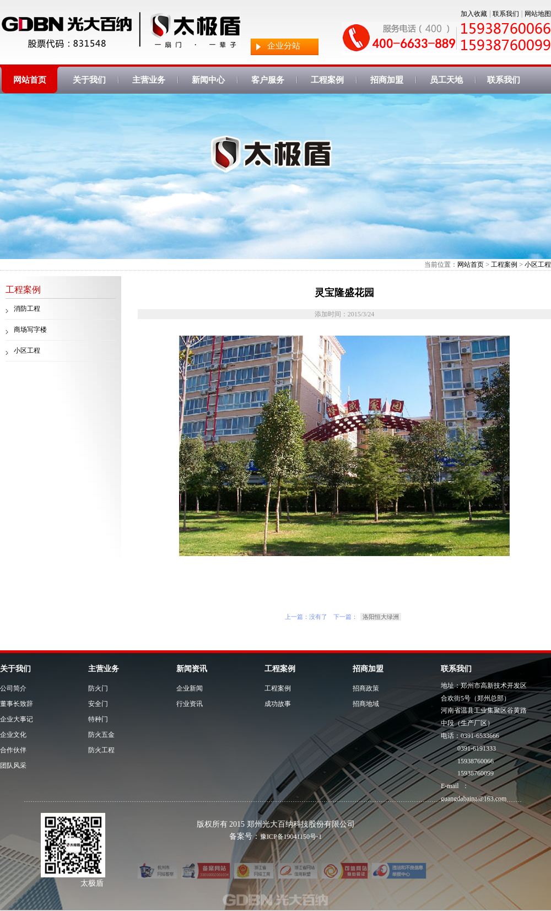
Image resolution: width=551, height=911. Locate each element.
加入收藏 (474, 14)
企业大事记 (16, 719)
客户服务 (267, 80)
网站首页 (29, 80)
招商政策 (366, 688)
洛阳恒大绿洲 (381, 616)
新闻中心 (208, 80)
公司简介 (13, 688)
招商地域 (366, 704)
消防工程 (27, 308)
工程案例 (327, 80)
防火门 (98, 688)
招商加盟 (386, 80)
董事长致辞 (16, 704)
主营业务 (148, 80)
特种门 (98, 719)
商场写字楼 (30, 329)
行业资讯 (189, 704)
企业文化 (13, 734)
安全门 (98, 704)
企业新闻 (189, 688)
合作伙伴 (13, 750)
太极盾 (92, 883)
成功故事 (277, 704)
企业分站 (283, 45)
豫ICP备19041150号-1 (291, 836)
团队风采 (13, 765)
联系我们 (506, 14)
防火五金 (101, 734)
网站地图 (538, 14)
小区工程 (538, 264)
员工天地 (446, 80)
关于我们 (89, 80)
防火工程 (101, 750)
